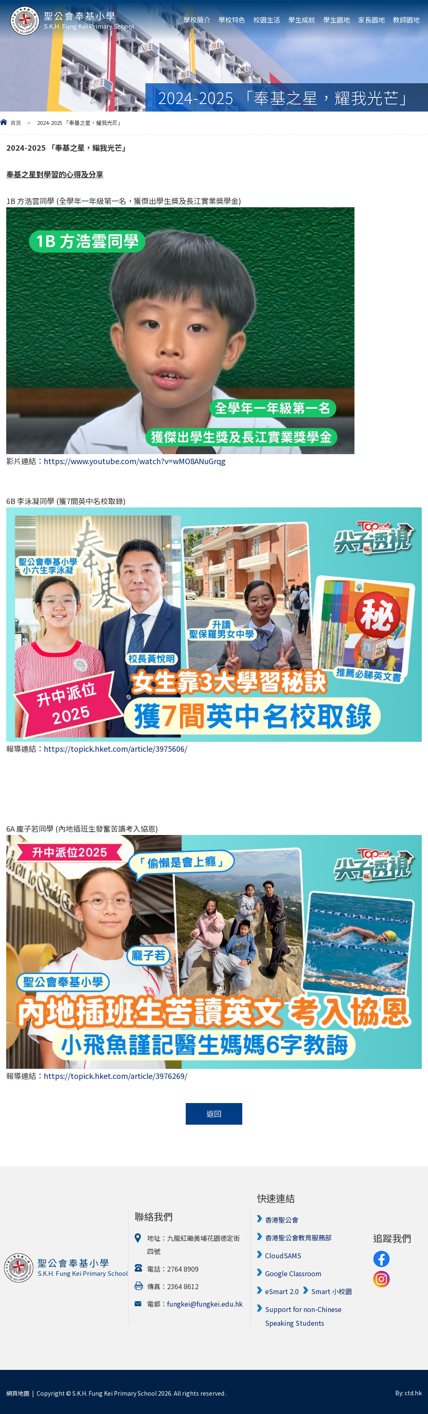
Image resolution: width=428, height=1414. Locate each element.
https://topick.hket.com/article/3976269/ (115, 1075)
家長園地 (371, 20)
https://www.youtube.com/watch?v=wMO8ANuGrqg (135, 460)
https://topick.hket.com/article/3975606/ (115, 748)
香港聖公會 (281, 1220)
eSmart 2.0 (282, 1290)
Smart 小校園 (331, 1290)
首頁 (15, 123)
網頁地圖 (18, 1391)
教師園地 (406, 20)
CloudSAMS (283, 1255)
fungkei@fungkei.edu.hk (205, 1303)
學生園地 (336, 20)
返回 (214, 1113)
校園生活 (266, 20)
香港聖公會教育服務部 (298, 1237)
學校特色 (232, 20)
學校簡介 (197, 20)
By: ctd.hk (408, 1391)
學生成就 (301, 20)
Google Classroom (293, 1272)
